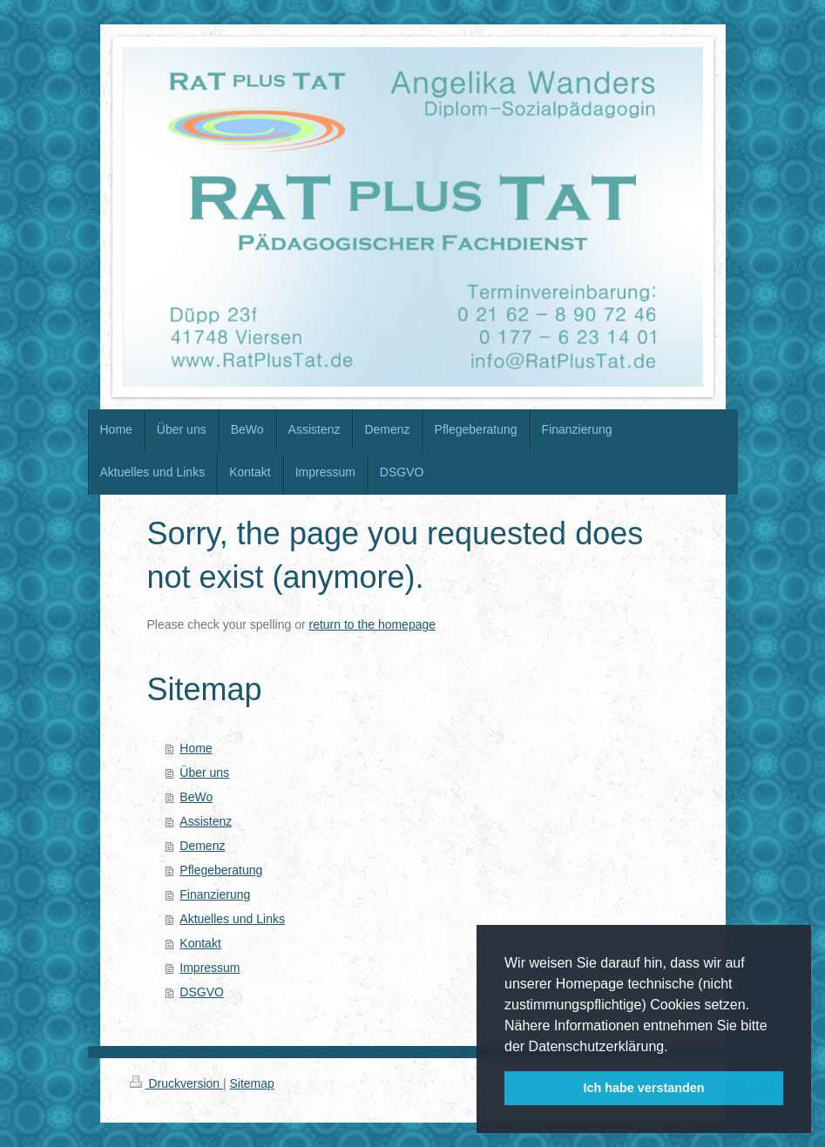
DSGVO (201, 992)
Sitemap (252, 1083)
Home (195, 748)
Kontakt (199, 943)
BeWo (196, 797)
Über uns (204, 772)
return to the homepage (372, 624)
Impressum (209, 968)
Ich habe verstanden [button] (643, 1088)
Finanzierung (214, 894)
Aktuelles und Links (232, 919)
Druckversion (176, 1083)
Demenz (202, 846)
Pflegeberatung (220, 870)
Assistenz (205, 821)
